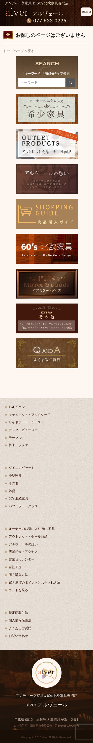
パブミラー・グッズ (23, 506)
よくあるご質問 (20, 628)
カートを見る (18, 590)
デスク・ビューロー (23, 430)
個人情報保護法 (20, 620)
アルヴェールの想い (23, 544)
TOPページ (17, 407)
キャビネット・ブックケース (30, 414)
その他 (13, 483)
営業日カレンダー (21, 559)
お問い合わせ (18, 636)
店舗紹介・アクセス (23, 552)
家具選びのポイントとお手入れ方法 (34, 582)
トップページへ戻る (18, 51)
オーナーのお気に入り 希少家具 (32, 529)
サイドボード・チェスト (26, 422)
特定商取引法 (18, 613)
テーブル (15, 437)
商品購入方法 (18, 575)
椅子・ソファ (18, 445)
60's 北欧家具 (18, 498)
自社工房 (15, 567)
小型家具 (15, 475)
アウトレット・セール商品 (28, 536)
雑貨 (12, 491)
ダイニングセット (21, 468)
